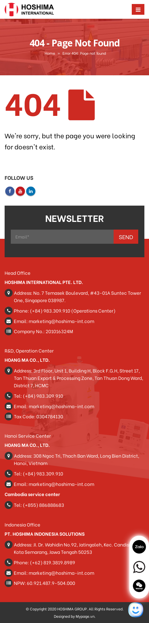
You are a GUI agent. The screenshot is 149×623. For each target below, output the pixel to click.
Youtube (20, 191)
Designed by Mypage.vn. (74, 616)
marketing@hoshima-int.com (61, 320)
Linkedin (30, 191)
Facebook (9, 191)
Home (50, 53)
